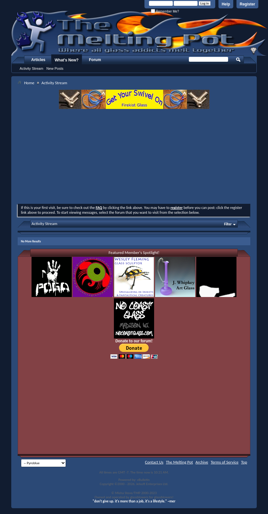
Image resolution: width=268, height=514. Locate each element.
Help (226, 4)
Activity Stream (31, 68)
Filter (228, 224)
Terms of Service (224, 462)
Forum (95, 60)
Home (29, 82)
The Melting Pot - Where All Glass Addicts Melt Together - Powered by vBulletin (139, 33)
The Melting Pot (179, 462)
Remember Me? (165, 11)
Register (247, 4)
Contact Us (154, 462)
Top (244, 462)
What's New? (67, 60)
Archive (202, 462)
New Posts (54, 68)
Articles (38, 60)
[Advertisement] (134, 157)
